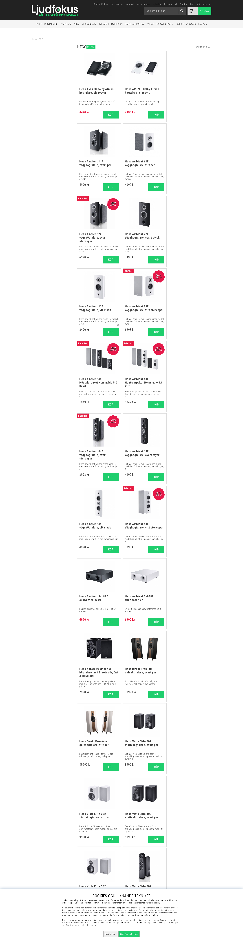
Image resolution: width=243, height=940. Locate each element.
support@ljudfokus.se (110, 884)
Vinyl (76, 24)
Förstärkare (50, 24)
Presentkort (170, 4)
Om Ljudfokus (100, 4)
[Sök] (165, 11)
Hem (34, 39)
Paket (39, 24)
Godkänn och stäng (129, 934)
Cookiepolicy (71, 925)
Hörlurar (104, 24)
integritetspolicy (152, 920)
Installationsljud (134, 24)
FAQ (192, 4)
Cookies (182, 872)
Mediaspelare (89, 24)
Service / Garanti (182, 880)
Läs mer (91, 46)
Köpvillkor (182, 857)
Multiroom (117, 24)
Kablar (150, 24)
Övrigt (180, 24)
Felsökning (117, 4)
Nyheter (157, 4)
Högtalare (65, 24)
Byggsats (191, 24)
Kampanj (202, 24)
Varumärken (143, 4)
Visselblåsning (182, 853)
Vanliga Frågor (182, 861)
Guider (183, 4)
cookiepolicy (154, 903)
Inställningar (110, 934)
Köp (156, 187)
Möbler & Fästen (165, 24)
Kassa (204, 10)
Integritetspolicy (182, 868)
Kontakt (130, 4)
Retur (182, 876)
